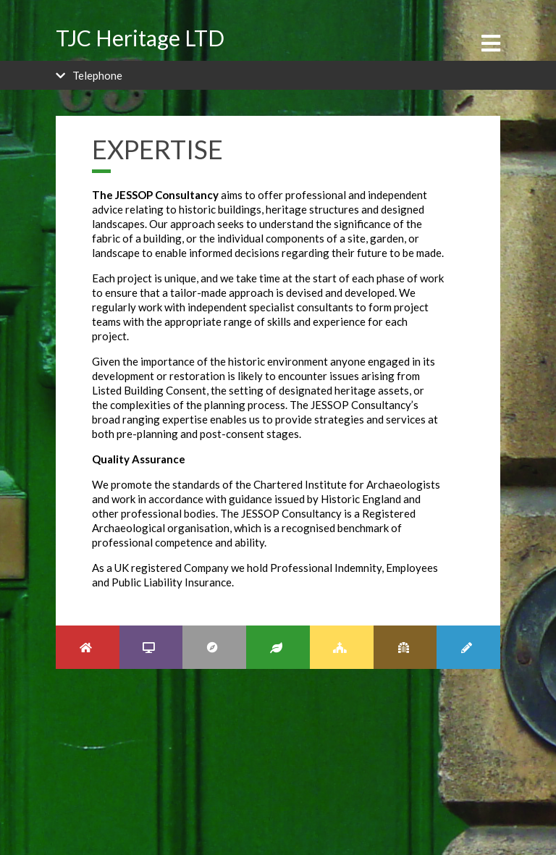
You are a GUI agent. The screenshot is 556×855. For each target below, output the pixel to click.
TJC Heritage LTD (140, 38)
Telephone (97, 75)
